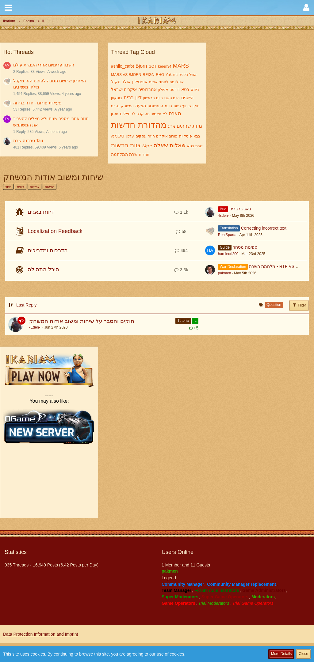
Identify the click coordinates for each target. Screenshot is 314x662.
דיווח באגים (41, 212)
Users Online (177, 552)
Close (303, 654)
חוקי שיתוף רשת (187, 106)
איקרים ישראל (124, 89)
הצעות (49, 187)
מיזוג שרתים (189, 126)
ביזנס (195, 90)
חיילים (125, 113)
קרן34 (147, 146)
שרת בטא (194, 146)
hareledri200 (228, 254)
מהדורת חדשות (139, 125)
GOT (152, 66)
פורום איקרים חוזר (163, 136)
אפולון (163, 90)
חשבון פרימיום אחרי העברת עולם (43, 64)
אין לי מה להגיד (171, 82)
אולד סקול (121, 81)
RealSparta (227, 235)
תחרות (144, 154)
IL (195, 320)
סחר (8, 187)
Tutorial (183, 320)
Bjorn (141, 66)
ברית (129, 97)
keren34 (164, 66)
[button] (8, 8)
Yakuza (172, 75)
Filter (299, 305)
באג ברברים (240, 208)
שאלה (161, 145)
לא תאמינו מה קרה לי (149, 114)
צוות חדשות (126, 145)
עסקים (141, 136)
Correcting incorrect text (264, 228)
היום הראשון (153, 98)
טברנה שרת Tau (28, 140)
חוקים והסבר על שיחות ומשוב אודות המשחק (81, 321)
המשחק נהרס (122, 106)
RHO (160, 75)
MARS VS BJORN (126, 75)
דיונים (20, 187)
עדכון (130, 136)
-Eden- (223, 215)
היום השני (172, 98)
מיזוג (171, 126)
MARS (181, 66)
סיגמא (117, 135)
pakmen (224, 273)
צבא (196, 136)
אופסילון (139, 81)
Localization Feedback (55, 231)
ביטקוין (116, 98)
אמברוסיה (147, 89)
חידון (114, 114)
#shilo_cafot (122, 66)
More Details (281, 654)
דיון (138, 97)
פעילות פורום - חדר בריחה (37, 102)
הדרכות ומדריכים (48, 250)
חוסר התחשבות (159, 106)
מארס (175, 113)
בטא (185, 89)
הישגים (187, 97)
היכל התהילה (43, 269)
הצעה (140, 105)
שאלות (178, 145)
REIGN (148, 75)
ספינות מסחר (245, 247)
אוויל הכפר (187, 75)
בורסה (175, 90)
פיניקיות (185, 136)
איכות (153, 82)
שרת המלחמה (124, 154)
